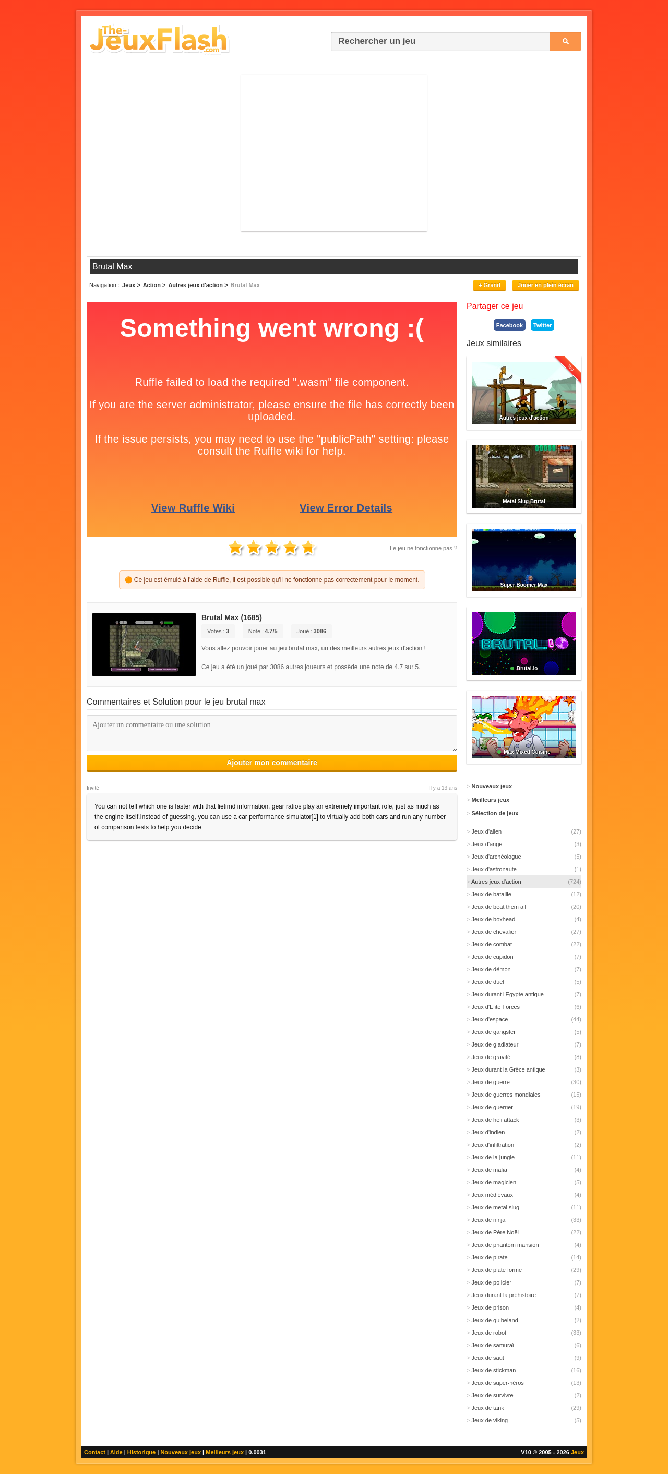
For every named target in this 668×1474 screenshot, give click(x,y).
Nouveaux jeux (180, 1452)
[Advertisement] (334, 153)
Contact (94, 1452)
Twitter (542, 325)
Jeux (577, 1452)
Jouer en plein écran (546, 285)
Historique (141, 1452)
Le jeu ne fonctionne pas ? (423, 548)
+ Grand (489, 285)
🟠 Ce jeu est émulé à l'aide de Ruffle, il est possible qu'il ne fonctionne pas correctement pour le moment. (272, 580)
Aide (116, 1452)
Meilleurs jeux (225, 1452)
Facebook (509, 325)
